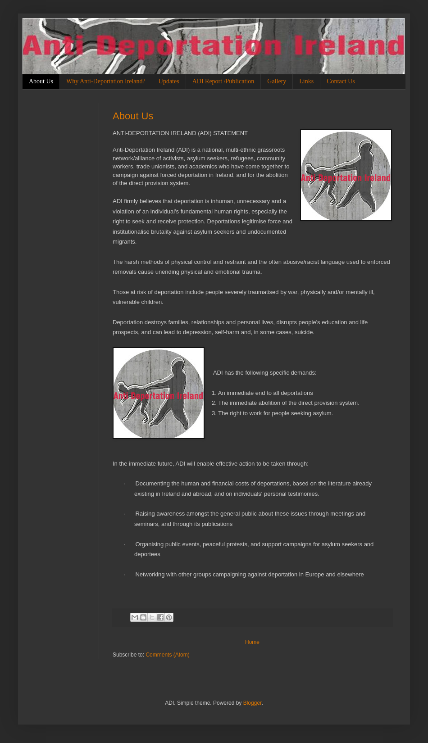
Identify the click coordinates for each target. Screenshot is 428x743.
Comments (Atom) (167, 655)
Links (306, 81)
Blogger (252, 703)
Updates (169, 81)
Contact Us (341, 81)
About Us (41, 81)
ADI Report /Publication (223, 81)
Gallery (276, 81)
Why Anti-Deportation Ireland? (106, 81)
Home (252, 642)
